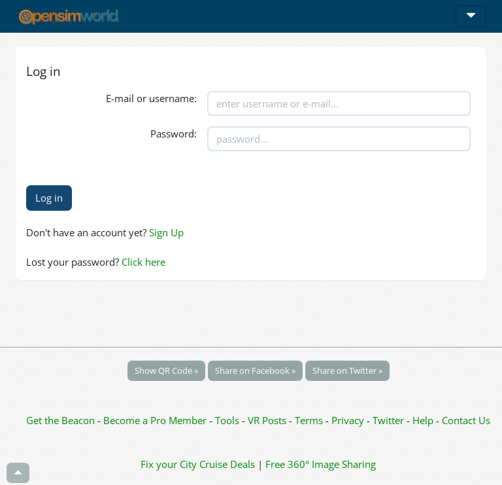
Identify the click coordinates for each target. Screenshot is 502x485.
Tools (228, 420)
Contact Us (466, 420)
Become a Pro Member (156, 420)
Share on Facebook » (255, 370)
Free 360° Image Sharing (320, 464)
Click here (143, 261)
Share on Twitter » (347, 370)
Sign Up (166, 232)
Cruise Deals (227, 464)
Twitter (388, 420)
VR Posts (268, 420)
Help (422, 420)
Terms (310, 420)
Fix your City (169, 464)
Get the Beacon (60, 420)
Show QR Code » (166, 370)
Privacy (347, 420)
